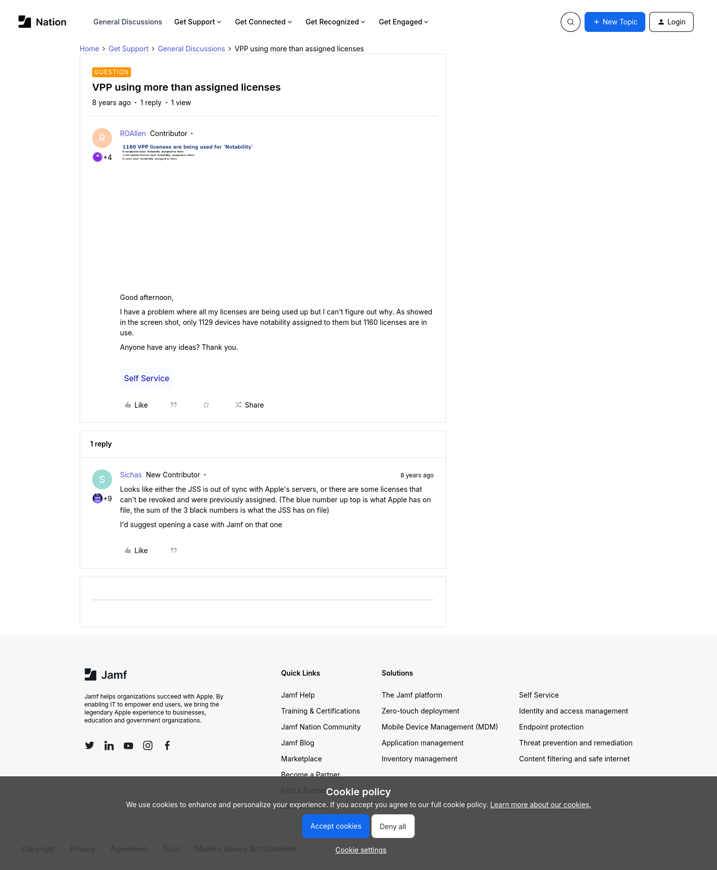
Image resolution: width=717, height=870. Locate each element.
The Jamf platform (412, 695)
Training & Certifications (320, 711)
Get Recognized (336, 21)
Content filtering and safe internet (574, 758)
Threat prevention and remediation (576, 742)
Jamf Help (298, 695)
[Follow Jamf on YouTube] (128, 745)
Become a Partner (310, 774)
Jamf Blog (298, 742)
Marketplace (301, 758)
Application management (423, 742)
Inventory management (420, 758)
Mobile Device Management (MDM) (440, 727)
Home (89, 48)
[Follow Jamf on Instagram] (148, 745)
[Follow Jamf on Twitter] (90, 745)
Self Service (146, 378)
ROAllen (133, 133)
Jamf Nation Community (321, 727)
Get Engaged (404, 21)
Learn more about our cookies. (541, 804)
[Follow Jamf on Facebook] (167, 745)
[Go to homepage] (42, 21)
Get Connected (264, 21)
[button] (615, 22)
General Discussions (128, 21)
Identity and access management (573, 711)
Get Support (198, 21)
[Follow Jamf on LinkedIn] (109, 745)
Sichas (131, 474)
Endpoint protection (551, 727)
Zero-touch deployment (421, 711)
